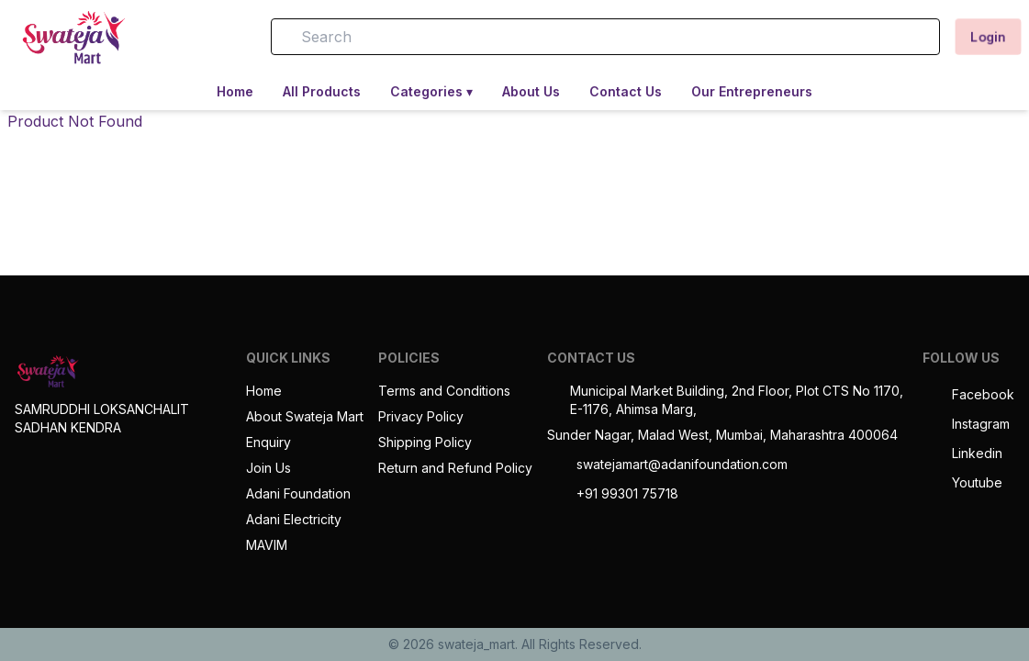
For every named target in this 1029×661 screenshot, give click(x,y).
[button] (230, 36)
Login (988, 36)
